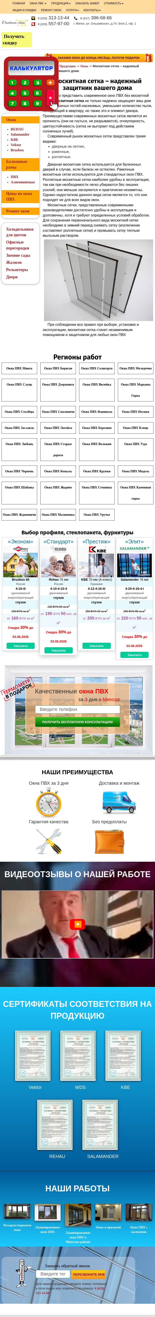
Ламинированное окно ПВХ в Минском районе (78, 1224)
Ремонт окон (17, 211)
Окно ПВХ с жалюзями (139, 1219)
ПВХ (14, 177)
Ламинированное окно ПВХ (48, 1219)
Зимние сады (18, 255)
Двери (12, 277)
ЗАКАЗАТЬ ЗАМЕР (87, 3)
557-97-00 (53, 23)
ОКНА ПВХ (38, 3)
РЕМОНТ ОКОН (51, 10)
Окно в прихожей (108, 1216)
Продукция (67, 66)
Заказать (20, 646)
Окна (84, 66)
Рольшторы (17, 269)
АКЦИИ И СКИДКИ (24, 10)
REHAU (17, 129)
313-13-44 (53, 17)
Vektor (16, 145)
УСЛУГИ (72, 10)
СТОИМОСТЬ (114, 3)
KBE (14, 140)
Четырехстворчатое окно (17, 1218)
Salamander (20, 134)
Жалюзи (14, 262)
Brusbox (17, 150)
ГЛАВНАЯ (18, 3)
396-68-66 (96, 17)
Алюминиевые (23, 182)
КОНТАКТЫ (92, 10)
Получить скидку (13, 39)
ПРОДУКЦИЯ (60, 3)
